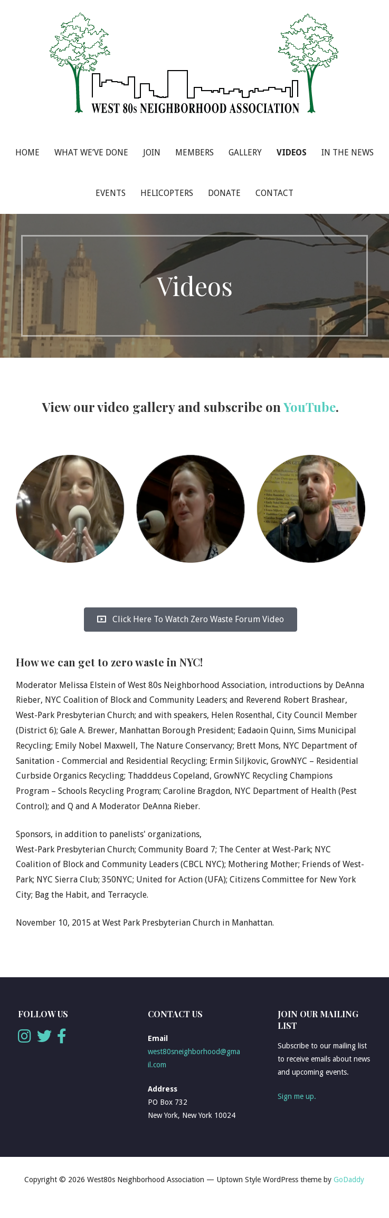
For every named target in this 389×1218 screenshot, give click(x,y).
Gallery (245, 153)
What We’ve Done (91, 153)
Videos (292, 153)
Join (151, 153)
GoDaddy (349, 1179)
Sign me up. (297, 1096)
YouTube (309, 406)
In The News (347, 153)
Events (111, 193)
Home (27, 153)
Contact (274, 193)
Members (194, 153)
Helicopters (166, 193)
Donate (224, 193)
